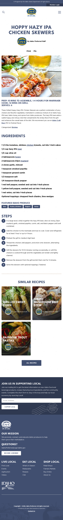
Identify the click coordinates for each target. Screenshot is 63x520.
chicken (29, 145)
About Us (47, 475)
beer (20, 149)
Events (4, 469)
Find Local (5, 466)
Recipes (25, 472)
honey (18, 157)
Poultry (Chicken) (15, 206)
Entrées (15, 127)
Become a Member (11, 453)
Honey (36, 206)
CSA (24, 475)
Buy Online (47, 472)
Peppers (27, 206)
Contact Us (31, 511)
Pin (35, 51)
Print (29, 51)
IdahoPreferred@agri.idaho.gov (13, 448)
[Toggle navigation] (59, 12)
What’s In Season (29, 466)
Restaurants (27, 469)
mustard (24, 161)
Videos (4, 475)
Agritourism (6, 472)
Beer (4, 206)
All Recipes (31, 363)
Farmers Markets (49, 469)
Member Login (55, 5)
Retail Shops (48, 466)
